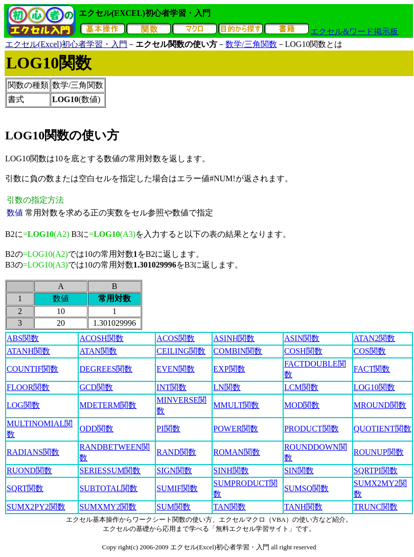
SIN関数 (299, 470)
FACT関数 (372, 369)
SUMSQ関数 (306, 488)
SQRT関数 (25, 488)
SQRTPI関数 (376, 470)
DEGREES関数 (105, 369)
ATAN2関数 (374, 338)
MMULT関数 (236, 405)
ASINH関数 (234, 338)
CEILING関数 (180, 351)
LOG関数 (23, 405)
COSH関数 (303, 351)
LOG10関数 (374, 387)
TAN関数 (229, 506)
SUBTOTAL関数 (108, 488)
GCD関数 (96, 387)
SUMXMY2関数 (107, 506)
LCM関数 (301, 387)
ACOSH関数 (101, 338)
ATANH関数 (28, 351)
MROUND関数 (380, 405)
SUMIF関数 (177, 488)
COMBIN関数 (237, 351)
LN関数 (226, 387)
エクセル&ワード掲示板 (354, 31)
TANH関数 (303, 506)
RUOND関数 (29, 470)
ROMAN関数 (236, 452)
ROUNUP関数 (379, 452)
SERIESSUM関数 (110, 470)
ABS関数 (23, 338)
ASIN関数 (301, 338)
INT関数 (171, 387)
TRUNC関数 (376, 506)
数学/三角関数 (251, 44)
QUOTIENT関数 (382, 428)
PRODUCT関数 (311, 428)
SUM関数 (173, 506)
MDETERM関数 (107, 405)
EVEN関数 (175, 369)
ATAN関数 (98, 351)
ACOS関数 (175, 338)
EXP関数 (229, 369)
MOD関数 (301, 405)
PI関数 (168, 428)
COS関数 (370, 351)
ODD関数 (96, 428)
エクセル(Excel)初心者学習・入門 (66, 44)
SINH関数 (230, 470)
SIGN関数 (174, 470)
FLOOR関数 (28, 387)
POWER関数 (235, 428)
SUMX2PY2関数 (36, 506)
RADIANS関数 (33, 452)
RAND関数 (176, 452)
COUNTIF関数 (32, 369)
